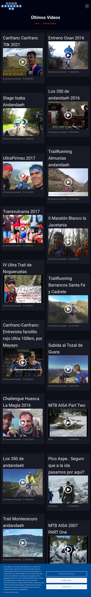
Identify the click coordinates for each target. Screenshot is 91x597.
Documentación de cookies (11, 592)
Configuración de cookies (66, 574)
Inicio (37, 23)
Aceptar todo (66, 587)
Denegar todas (66, 580)
